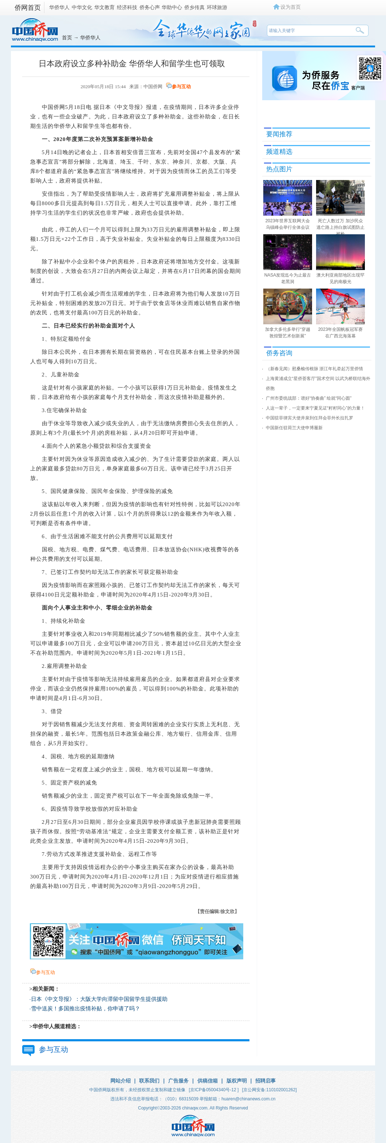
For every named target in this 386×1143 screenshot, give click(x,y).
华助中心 (172, 7)
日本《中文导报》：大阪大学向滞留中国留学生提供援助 (99, 999)
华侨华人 (59, 7)
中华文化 (82, 7)
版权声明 (237, 1081)
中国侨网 (152, 86)
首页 (67, 37)
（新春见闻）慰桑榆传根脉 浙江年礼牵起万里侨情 (314, 368)
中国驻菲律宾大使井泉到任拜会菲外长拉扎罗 (309, 417)
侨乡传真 (194, 7)
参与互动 (181, 86)
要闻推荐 (279, 134)
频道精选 (279, 151)
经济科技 (127, 7)
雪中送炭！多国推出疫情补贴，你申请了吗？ (85, 1008)
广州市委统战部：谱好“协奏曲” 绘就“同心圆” (308, 398)
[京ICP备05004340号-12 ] (214, 1089)
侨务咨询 (279, 353)
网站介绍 (120, 1081)
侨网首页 (28, 7)
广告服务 (178, 1081)
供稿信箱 (207, 1081)
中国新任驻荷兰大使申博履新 (294, 427)
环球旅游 (217, 7)
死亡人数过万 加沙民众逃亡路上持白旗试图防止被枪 (340, 227)
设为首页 (290, 7)
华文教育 (104, 7)
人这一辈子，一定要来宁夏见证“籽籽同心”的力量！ (315, 408)
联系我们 (149, 1081)
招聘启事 (265, 1081)
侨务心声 (149, 7)
